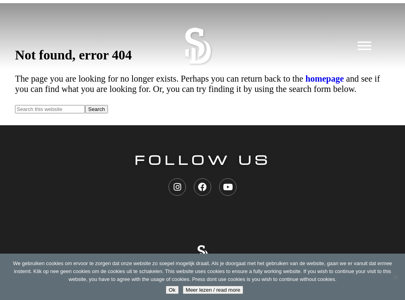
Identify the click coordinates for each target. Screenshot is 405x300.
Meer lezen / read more (213, 290)
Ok (172, 290)
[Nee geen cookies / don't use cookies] (395, 277)
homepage (324, 79)
